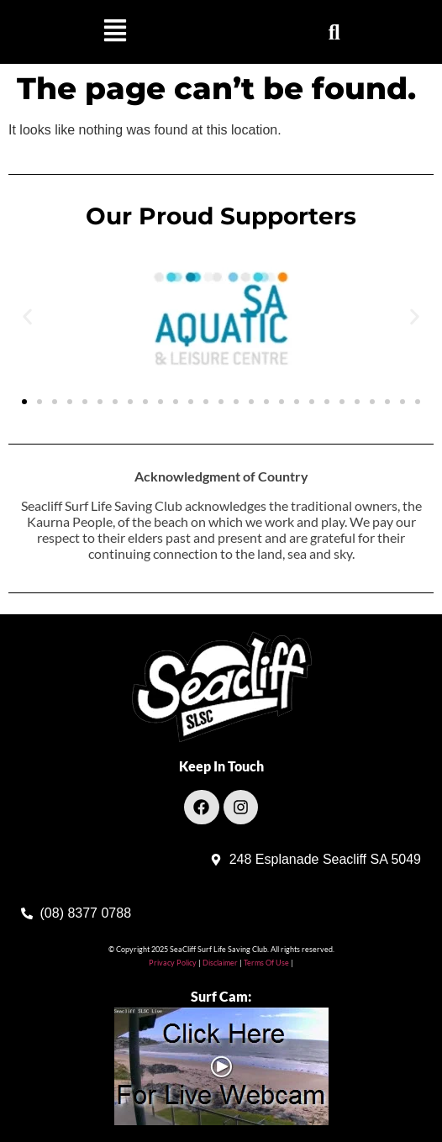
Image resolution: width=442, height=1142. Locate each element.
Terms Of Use (265, 962)
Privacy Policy (173, 962)
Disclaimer (221, 962)
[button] (114, 31)
